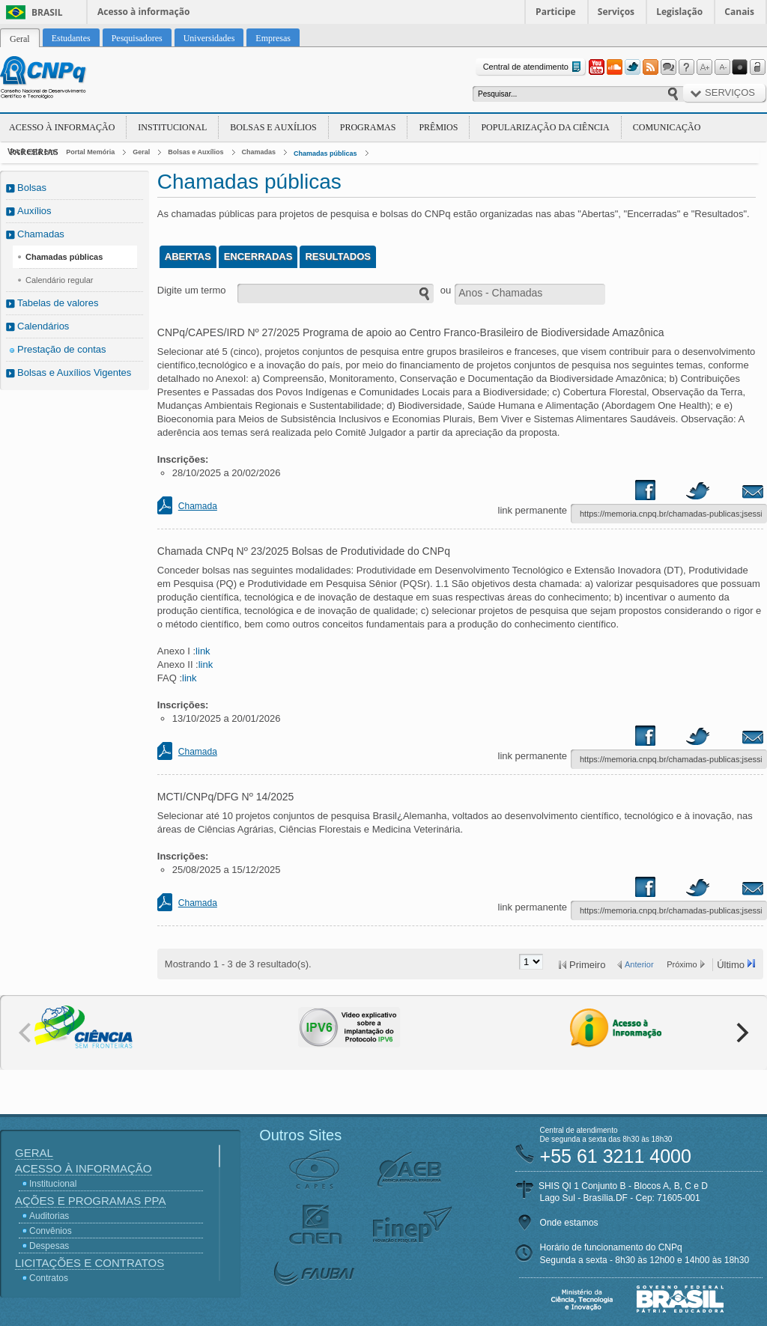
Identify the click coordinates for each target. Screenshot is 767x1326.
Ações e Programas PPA (90, 1200)
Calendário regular (59, 280)
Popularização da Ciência (545, 127)
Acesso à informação (143, 11)
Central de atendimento (533, 67)
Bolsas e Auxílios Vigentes (74, 372)
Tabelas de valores (57, 302)
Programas (368, 127)
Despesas (49, 1246)
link (202, 651)
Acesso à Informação (62, 127)
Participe (556, 11)
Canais (739, 11)
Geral (141, 152)
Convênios (50, 1231)
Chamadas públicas (325, 153)
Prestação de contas (61, 349)
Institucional (172, 127)
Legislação (679, 11)
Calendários (43, 326)
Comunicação (667, 127)
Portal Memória (90, 152)
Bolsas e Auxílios (273, 127)
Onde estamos (569, 1222)
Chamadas (259, 152)
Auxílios (34, 210)
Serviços (616, 11)
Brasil (47, 12)
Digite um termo (191, 290)
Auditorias (49, 1216)
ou (445, 290)
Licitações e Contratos (89, 1262)
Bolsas (31, 187)
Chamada (197, 506)
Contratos (48, 1278)
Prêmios (438, 127)
